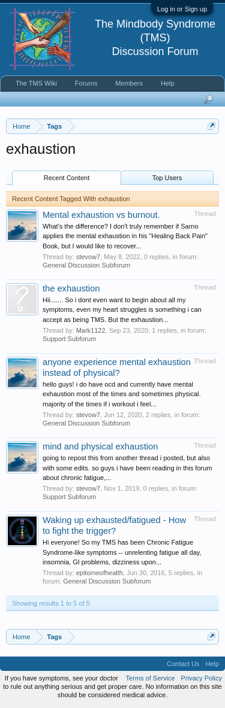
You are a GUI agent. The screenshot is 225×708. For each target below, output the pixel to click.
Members (129, 83)
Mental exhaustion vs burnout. (101, 215)
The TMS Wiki (36, 83)
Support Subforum (69, 338)
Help (168, 83)
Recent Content (66, 177)
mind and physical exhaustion (100, 446)
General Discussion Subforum (86, 265)
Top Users (167, 177)
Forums (86, 83)
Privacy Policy (201, 678)
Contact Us (183, 663)
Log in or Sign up (182, 9)
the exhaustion (71, 288)
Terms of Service (150, 678)
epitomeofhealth (99, 572)
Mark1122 (91, 330)
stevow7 (88, 256)
